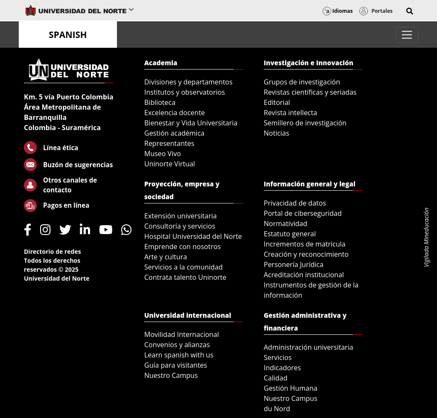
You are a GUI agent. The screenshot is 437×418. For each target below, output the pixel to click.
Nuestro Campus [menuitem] (171, 375)
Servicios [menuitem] (277, 357)
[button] (409, 11)
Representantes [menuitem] (169, 143)
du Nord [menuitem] (277, 408)
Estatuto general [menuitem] (290, 233)
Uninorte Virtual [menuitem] (169, 163)
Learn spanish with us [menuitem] (178, 355)
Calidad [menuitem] (276, 378)
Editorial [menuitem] (277, 102)
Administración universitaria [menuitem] (308, 347)
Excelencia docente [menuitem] (174, 112)
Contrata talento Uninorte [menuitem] (185, 277)
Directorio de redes (52, 251)
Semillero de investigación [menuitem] (305, 123)
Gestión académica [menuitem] (174, 133)
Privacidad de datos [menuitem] (295, 203)
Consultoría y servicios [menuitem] (179, 226)
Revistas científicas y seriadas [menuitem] (310, 92)
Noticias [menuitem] (276, 133)
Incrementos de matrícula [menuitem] (305, 244)
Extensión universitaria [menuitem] (180, 216)
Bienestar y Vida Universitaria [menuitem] (190, 123)
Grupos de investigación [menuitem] (302, 82)
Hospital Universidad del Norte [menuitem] (193, 236)
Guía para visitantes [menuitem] (175, 365)
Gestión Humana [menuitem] (291, 388)
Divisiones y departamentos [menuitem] (188, 82)
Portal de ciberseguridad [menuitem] (303, 213)
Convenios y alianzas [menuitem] (177, 344)
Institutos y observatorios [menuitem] (184, 92)
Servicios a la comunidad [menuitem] (183, 267)
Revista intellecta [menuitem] (290, 112)
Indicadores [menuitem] (282, 367)
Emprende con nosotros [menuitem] (182, 246)
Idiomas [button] (338, 11)
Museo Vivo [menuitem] (162, 153)
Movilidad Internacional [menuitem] (181, 334)
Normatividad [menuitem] (285, 223)
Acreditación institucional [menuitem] (304, 274)
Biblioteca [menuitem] (159, 102)
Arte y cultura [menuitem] (165, 256)
